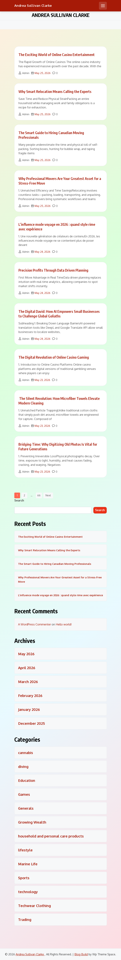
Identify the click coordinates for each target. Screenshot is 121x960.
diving (23, 766)
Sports (23, 877)
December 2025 (31, 723)
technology (28, 891)
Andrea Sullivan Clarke (33, 5)
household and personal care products (51, 836)
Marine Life (27, 864)
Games (24, 794)
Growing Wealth (32, 822)
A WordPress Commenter (34, 624)
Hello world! (64, 624)
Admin (25, 73)
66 (39, 495)
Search (19, 500)
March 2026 (28, 681)
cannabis (25, 752)
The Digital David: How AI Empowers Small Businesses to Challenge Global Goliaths (59, 313)
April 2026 (26, 667)
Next (48, 495)
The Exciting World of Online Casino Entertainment (56, 54)
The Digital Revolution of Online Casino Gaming (53, 357)
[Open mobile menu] (103, 6)
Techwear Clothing (34, 905)
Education (26, 780)
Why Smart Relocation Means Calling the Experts (54, 91)
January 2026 (29, 709)
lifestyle (25, 850)
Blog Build (81, 954)
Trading (24, 919)
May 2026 (26, 653)
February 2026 (30, 695)
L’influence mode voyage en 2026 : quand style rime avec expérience (60, 595)
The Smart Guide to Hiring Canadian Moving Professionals (54, 563)
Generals (26, 808)
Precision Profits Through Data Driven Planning (53, 270)
